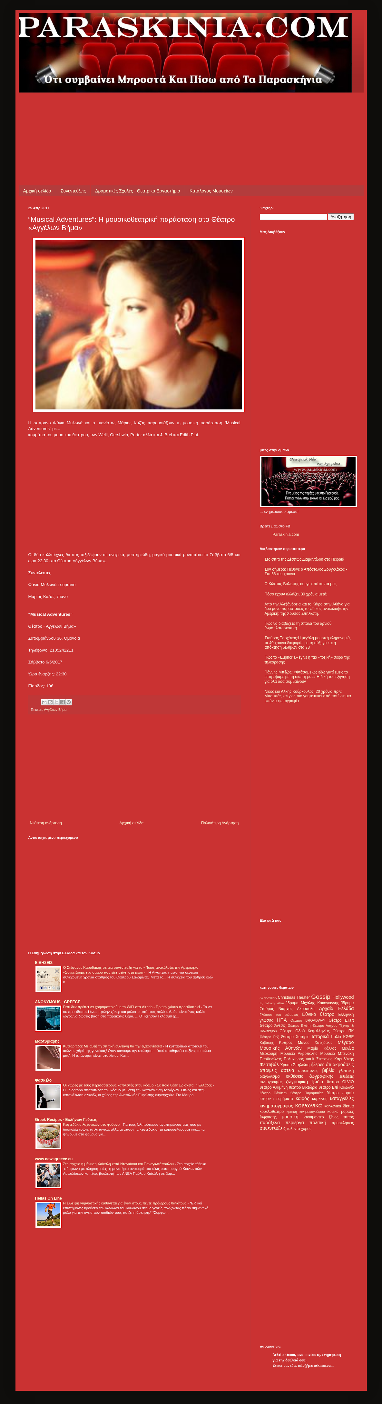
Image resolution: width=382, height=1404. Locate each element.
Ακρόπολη (306, 1008)
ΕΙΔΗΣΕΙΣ (44, 962)
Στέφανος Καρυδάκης (335, 1059)
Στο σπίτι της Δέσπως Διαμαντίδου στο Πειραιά (304, 559)
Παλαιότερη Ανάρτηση (220, 823)
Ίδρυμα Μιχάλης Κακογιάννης (312, 1003)
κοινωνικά (308, 1105)
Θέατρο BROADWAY (307, 1020)
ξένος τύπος (341, 1117)
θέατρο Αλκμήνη (274, 1087)
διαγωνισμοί (270, 1076)
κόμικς (333, 1111)
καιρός (302, 1098)
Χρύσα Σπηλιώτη (294, 1065)
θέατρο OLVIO (340, 1082)
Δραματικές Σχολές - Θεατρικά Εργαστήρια (137, 190)
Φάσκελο (43, 1080)
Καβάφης (267, 1043)
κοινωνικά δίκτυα (339, 1106)
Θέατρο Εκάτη (299, 1025)
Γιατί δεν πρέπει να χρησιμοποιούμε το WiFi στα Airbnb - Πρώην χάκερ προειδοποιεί (132, 1007)
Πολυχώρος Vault (299, 1059)
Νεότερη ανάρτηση (46, 823)
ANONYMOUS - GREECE (58, 1002)
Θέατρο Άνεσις (273, 1025)
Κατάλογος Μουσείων (211, 190)
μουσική (290, 1116)
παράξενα (270, 1122)
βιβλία (328, 1070)
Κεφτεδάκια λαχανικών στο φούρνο (92, 1124)
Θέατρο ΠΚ (343, 1031)
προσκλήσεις (342, 1123)
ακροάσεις (343, 1064)
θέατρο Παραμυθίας (306, 1093)
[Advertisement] (145, 107)
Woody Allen (275, 1003)
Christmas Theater (294, 997)
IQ (261, 1003)
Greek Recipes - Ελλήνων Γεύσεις (66, 1119)
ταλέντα (293, 1128)
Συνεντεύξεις (73, 190)
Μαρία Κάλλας (322, 1048)
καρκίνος (319, 1098)
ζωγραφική (297, 1081)
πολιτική (317, 1122)
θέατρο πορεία (340, 1093)
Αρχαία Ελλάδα (336, 1008)
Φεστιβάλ (269, 1064)
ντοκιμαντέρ (314, 1117)
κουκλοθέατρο (272, 1111)
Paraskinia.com (286, 534)
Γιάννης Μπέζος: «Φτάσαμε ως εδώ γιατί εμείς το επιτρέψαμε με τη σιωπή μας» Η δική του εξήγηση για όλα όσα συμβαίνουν (307, 677)
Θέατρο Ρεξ (269, 1037)
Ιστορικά (320, 1036)
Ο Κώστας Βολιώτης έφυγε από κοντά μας (301, 584)
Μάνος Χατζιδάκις (315, 1042)
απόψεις (268, 1070)
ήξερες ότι (321, 1064)
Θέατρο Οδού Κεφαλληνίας (304, 1031)
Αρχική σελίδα (37, 190)
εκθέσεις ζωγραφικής (309, 1076)
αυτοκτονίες (308, 1070)
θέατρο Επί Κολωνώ (336, 1087)
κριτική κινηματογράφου (306, 1112)
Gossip (320, 996)
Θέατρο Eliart (341, 1020)
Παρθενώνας (271, 1059)
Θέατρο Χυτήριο (295, 1037)
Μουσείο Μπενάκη (337, 1053)
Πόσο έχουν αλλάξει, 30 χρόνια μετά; (296, 594)
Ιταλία (336, 1037)
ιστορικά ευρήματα (276, 1098)
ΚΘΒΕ (348, 1037)
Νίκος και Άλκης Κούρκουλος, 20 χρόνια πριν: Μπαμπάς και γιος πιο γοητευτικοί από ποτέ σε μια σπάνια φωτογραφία (308, 696)
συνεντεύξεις (273, 1128)
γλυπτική (346, 1070)
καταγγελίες (342, 1098)
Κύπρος (286, 1042)
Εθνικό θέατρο (318, 1014)
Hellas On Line (48, 1198)
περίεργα (294, 1122)
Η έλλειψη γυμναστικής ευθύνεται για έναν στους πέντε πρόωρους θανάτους (125, 1203)
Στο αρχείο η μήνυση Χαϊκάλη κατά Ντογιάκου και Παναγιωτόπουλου (119, 1164)
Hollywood (343, 997)
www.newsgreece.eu (54, 1159)
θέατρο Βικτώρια (303, 1087)
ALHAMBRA (268, 997)
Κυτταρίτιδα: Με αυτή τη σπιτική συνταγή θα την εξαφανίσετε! (113, 1046)
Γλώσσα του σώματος (279, 1014)
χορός (306, 1128)
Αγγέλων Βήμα (55, 710)
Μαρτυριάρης (47, 1041)
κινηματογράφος (276, 1105)
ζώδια (317, 1081)
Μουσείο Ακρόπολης (298, 1053)
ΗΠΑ (282, 1020)
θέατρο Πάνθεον (273, 1093)
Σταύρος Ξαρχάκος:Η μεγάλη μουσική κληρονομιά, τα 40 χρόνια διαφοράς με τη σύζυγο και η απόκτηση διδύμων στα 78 (308, 643)
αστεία (287, 1070)
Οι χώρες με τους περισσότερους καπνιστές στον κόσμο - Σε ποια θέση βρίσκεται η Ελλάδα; (138, 1085)
